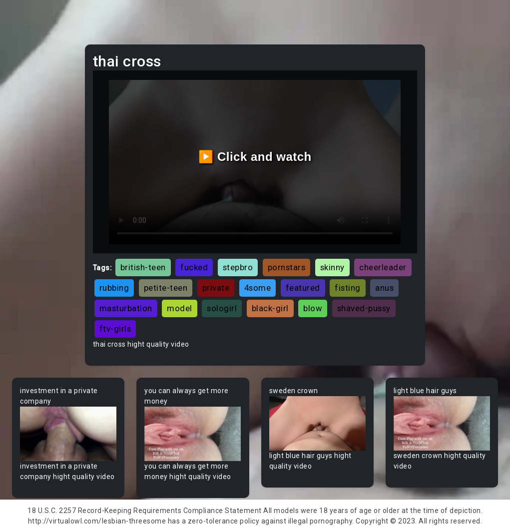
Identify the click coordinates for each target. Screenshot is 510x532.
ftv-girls (115, 329)
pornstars (287, 267)
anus (384, 288)
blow (312, 308)
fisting (348, 288)
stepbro (238, 267)
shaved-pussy (364, 308)
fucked (194, 267)
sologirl (222, 308)
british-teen (143, 267)
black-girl (270, 308)
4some (257, 288)
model (179, 308)
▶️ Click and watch (255, 156)
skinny (332, 267)
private (216, 288)
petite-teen (166, 288)
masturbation (125, 308)
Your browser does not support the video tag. (68, 434)
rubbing (114, 288)
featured (303, 288)
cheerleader (383, 267)
